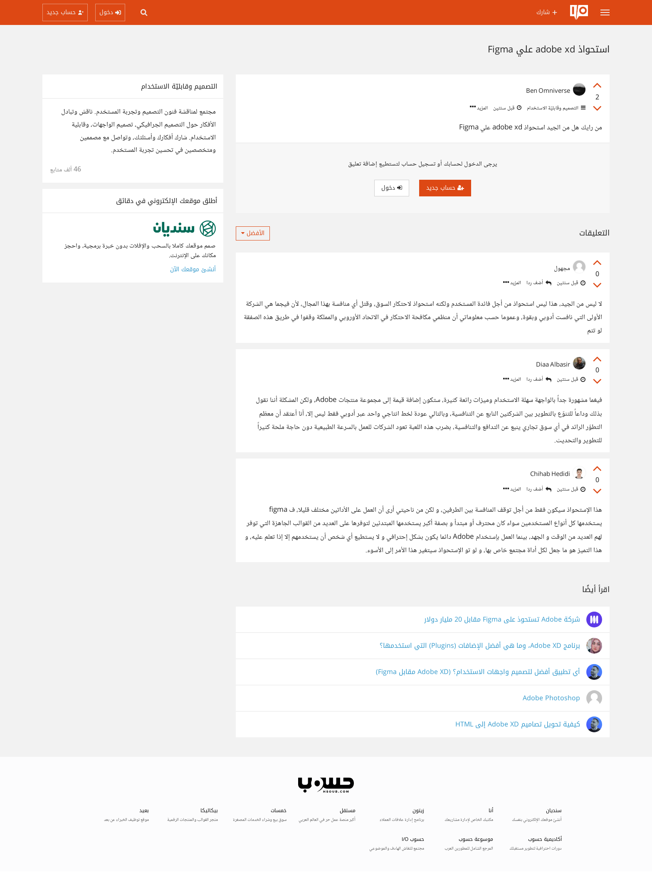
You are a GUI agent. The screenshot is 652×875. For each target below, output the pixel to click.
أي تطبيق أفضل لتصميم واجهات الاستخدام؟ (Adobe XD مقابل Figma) (478, 672)
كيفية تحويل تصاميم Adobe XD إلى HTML (517, 724)
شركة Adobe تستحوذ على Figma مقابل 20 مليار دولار (502, 620)
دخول (391, 187)
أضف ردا (538, 283)
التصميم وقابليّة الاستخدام (555, 108)
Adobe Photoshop (551, 698)
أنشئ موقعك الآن (193, 269)
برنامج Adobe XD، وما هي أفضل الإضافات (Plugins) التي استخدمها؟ (480, 646)
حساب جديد (445, 187)
